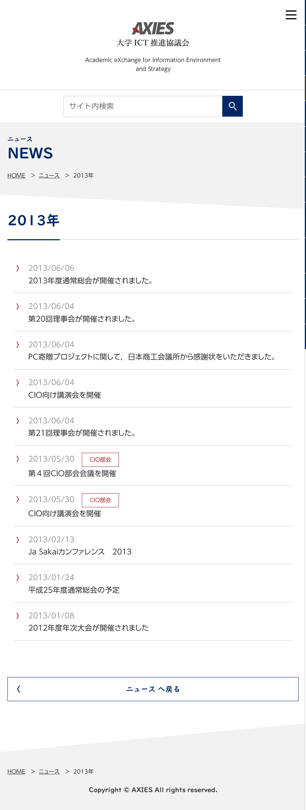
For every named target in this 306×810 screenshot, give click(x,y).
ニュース (49, 175)
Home (16, 175)
